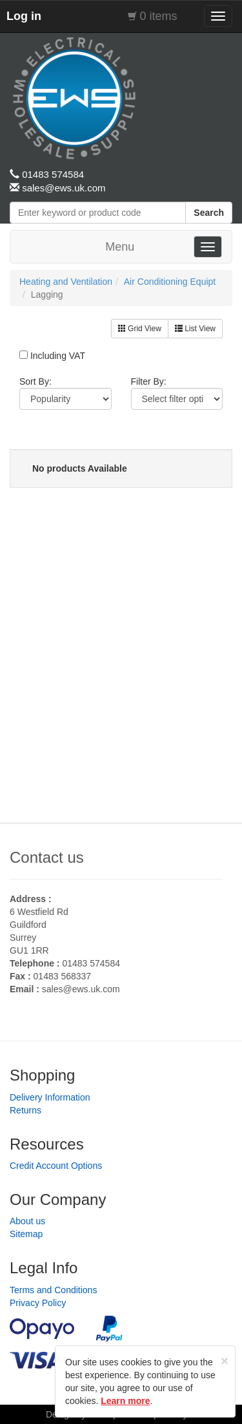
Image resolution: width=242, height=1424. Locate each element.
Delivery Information (50, 1097)
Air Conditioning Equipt (170, 281)
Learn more (125, 1401)
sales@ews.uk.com (81, 989)
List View (195, 328)
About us (27, 1221)
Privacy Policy (38, 1303)
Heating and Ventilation (65, 281)
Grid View (139, 328)
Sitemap (26, 1234)
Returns (25, 1110)
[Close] (224, 1360)
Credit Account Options (56, 1165)
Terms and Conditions (53, 1290)
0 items (158, 16)
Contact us (47, 857)
